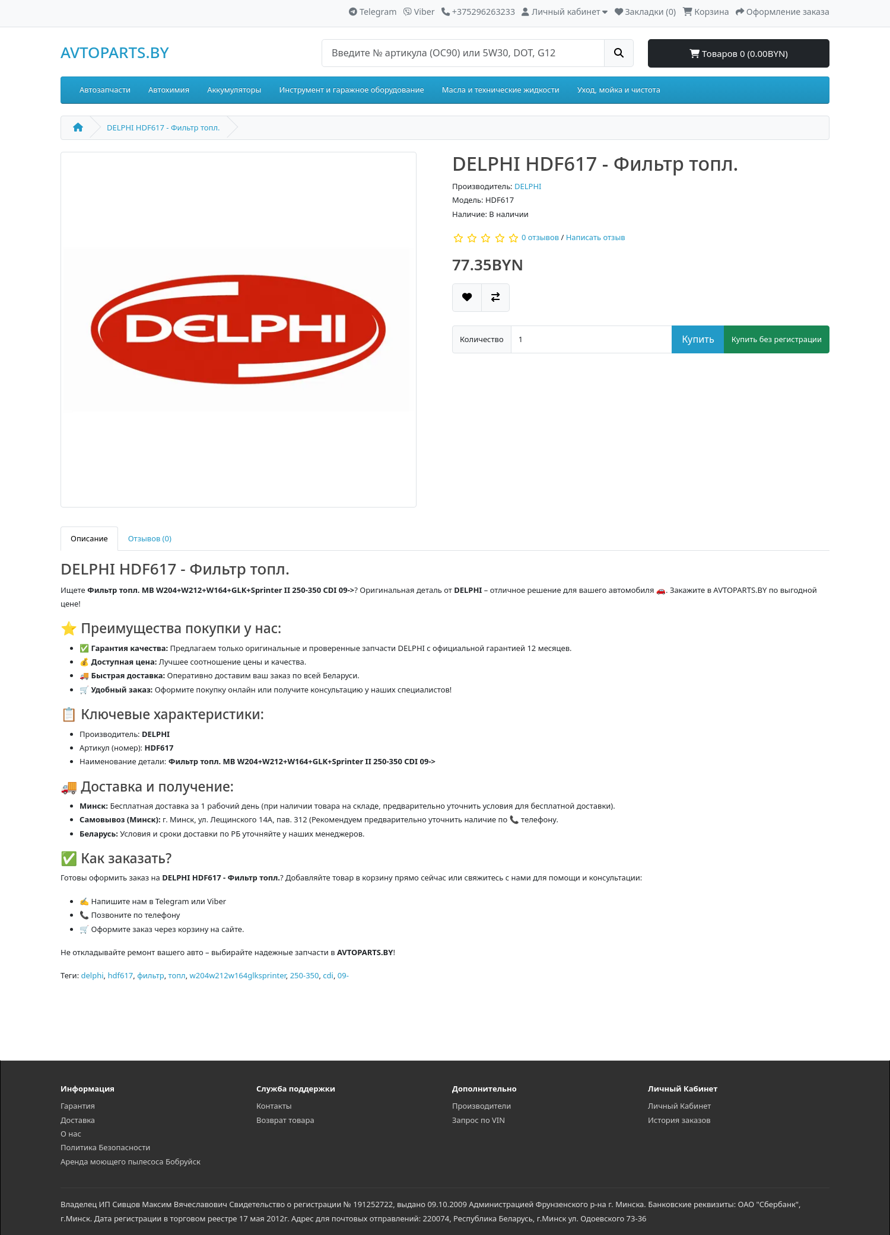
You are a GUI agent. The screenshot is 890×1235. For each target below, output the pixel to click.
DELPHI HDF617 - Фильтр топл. (163, 127)
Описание (89, 538)
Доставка (78, 1120)
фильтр (150, 975)
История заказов (679, 1120)
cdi (328, 975)
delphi (92, 975)
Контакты (274, 1105)
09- (343, 975)
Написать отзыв (595, 237)
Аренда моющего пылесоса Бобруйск (131, 1161)
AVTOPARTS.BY (115, 52)
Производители (481, 1105)
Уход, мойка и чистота (618, 89)
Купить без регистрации (777, 339)
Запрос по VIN (478, 1120)
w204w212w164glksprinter (238, 975)
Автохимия (168, 89)
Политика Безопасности (105, 1147)
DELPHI (527, 186)
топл (177, 975)
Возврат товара (285, 1120)
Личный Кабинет (679, 1105)
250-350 (304, 975)
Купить (698, 339)
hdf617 (120, 975)
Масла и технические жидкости (501, 89)
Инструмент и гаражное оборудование (351, 89)
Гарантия (78, 1105)
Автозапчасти (105, 89)
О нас (71, 1133)
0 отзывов (540, 237)
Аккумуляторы (234, 89)
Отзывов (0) (149, 538)
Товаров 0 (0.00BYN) (738, 53)
